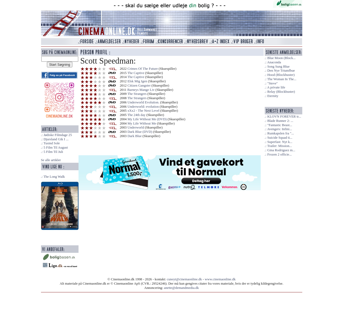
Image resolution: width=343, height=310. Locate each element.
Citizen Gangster (139, 85)
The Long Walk (54, 177)
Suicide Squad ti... (279, 138)
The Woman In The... (281, 79)
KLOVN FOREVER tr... (284, 116)
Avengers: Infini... (279, 129)
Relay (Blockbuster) (281, 92)
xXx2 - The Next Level (143, 111)
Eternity (272, 96)
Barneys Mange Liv (141, 90)
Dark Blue (135, 136)
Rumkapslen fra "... (280, 133)
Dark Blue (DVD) (140, 132)
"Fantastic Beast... (279, 125)
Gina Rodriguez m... (281, 150)
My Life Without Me (142, 123)
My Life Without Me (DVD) (147, 119)
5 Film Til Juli (53, 152)
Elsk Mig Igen (137, 81)
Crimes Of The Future (143, 69)
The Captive (135, 73)
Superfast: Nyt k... (279, 142)
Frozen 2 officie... (279, 154)
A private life (276, 87)
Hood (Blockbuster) (280, 75)
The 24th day (136, 115)
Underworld (136, 127)
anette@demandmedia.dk (181, 288)
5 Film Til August (55, 147)
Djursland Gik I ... (55, 139)
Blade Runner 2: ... (280, 121)
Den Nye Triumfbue (281, 70)
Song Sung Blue (278, 66)
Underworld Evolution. (143, 102)
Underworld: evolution (144, 106)
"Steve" (272, 83)
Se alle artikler (51, 160)
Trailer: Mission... (279, 146)
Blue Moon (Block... (281, 58)
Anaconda (274, 62)
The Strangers (136, 94)
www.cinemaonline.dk (220, 279)
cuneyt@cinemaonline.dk (184, 279)
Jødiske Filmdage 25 (57, 135)
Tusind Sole (51, 143)
